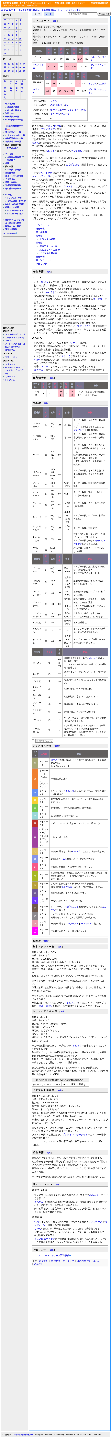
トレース (45, 366)
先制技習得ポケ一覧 (14, 138)
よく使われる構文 (13, 223)
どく (76, 109)
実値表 (10, 160)
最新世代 (7, 3)
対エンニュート (43, 260)
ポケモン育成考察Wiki (24, 1434)
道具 (7, 176)
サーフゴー (98, 299)
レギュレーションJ (15, 213)
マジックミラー (85, 326)
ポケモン (43, 1261)
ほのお (53, 109)
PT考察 (8, 195)
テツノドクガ (48, 129)
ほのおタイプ (83, 1261)
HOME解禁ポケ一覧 (14, 120)
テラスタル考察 (47, 239)
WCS (7, 204)
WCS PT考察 (18, 204)
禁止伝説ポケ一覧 (13, 132)
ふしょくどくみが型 (49, 250)
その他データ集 (12, 188)
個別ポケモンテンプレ (15, 220)
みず (52, 105)
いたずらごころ (70, 906)
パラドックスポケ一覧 (15, 135)
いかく (73, 343)
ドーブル (9, 340)
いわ (67, 105)
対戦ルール (10, 113)
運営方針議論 (11, 229)
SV (8, 148)
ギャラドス (10, 376)
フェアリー (66, 114)
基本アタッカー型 (48, 246)
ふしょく (95, 57)
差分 (68, 3)
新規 (57, 3)
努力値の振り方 (14, 110)
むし (58, 114)
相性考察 (40, 257)
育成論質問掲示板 (13, 185)
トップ (48, 3)
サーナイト (82, 1134)
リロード (83, 3)
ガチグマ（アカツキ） (15, 337)
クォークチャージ (41, 176)
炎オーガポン (45, 1006)
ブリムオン (68, 1134)
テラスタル (10, 179)
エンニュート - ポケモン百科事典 (52, 1255)
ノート (49, 14)
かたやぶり (40, 370)
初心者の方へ (11, 104)
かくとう (69, 109)
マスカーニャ (11, 357)
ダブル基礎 (12, 201)
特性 (7, 163)
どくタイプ (68, 1261)
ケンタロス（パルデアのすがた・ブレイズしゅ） (15, 370)
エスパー (60, 105)
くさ (52, 114)
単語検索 (95, 3)
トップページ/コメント (15, 334)
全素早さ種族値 (14, 157)
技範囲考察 (10, 173)
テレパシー (79, 430)
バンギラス (86, 923)
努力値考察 (41, 232)
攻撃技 (10, 169)
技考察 (39, 236)
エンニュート (8, 10)
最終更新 (104, 3)
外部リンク (41, 264)
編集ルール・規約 (13, 226)
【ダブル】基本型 (48, 253)
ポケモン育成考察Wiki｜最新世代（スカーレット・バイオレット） (50, 10)
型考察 (39, 243)
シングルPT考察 (14, 198)
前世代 (15, 3)
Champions (36, 3)
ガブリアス (73, 923)
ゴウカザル (10, 350)
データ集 (9, 154)
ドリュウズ (10, 364)
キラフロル (76, 151)
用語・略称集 (11, 182)
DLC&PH (15, 148)
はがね (83, 109)
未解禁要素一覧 (12, 116)
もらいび (99, 540)
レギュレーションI (15, 210)
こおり (61, 109)
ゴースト (55, 760)
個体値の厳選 (13, 107)
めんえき (50, 292)
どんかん (102, 83)
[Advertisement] (14, 280)
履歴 (73, 3)
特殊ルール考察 (12, 207)
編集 (62, 3)
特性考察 (40, 229)
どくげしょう (95, 89)
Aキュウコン (71, 1002)
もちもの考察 (17, 176)
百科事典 (24, 3)
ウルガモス (66, 887)
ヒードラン (77, 851)
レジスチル (10, 380)
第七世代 (55, 1261)
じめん (53, 100)
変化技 (18, 169)
